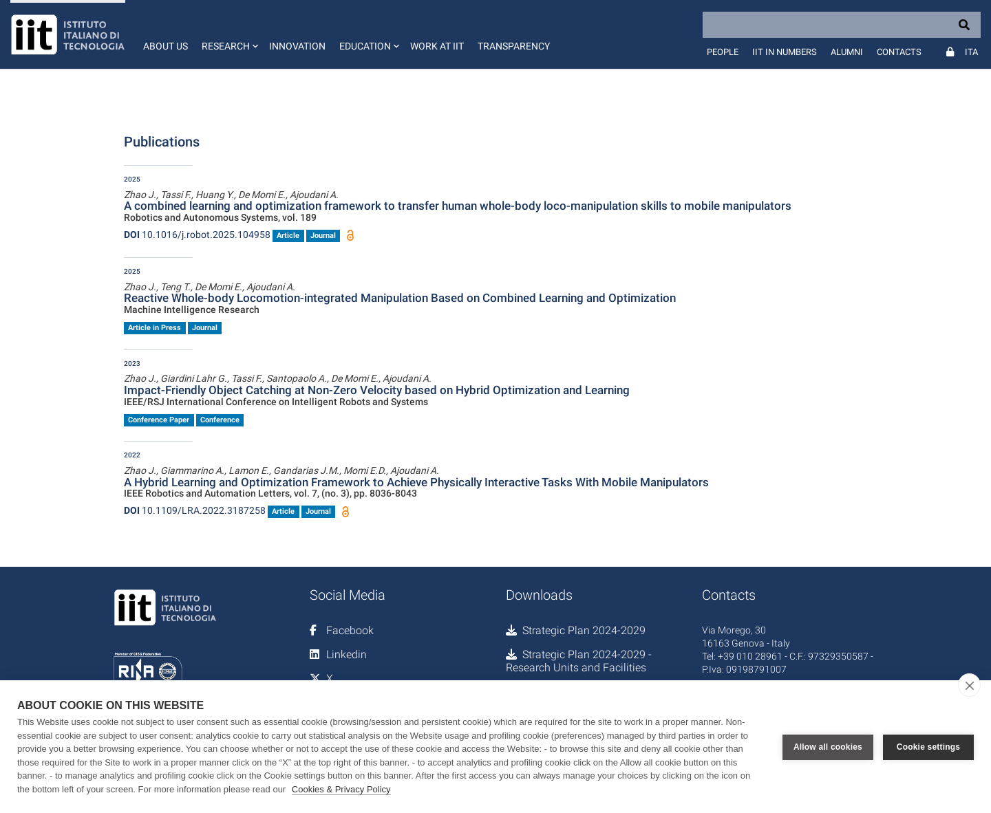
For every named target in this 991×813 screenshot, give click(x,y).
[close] (969, 685)
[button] (228, 34)
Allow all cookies (827, 747)
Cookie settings (928, 747)
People (722, 52)
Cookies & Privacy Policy (341, 789)
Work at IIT (437, 46)
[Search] (842, 25)
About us (165, 46)
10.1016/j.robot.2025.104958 (197, 234)
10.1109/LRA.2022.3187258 (195, 510)
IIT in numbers (784, 52)
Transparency (514, 46)
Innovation (297, 46)
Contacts (899, 52)
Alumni (847, 52)
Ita (971, 52)
